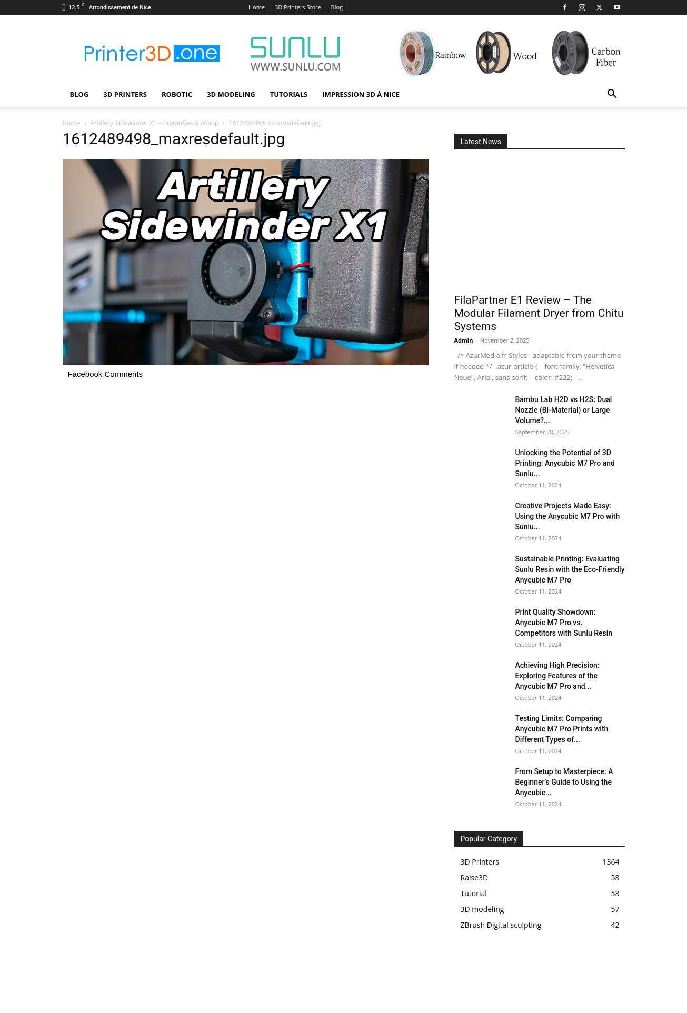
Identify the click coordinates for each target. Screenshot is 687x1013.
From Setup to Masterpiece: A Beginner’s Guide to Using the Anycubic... (564, 782)
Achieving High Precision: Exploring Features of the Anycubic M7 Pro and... (557, 675)
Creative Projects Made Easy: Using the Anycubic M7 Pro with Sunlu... (567, 516)
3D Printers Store (298, 7)
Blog (337, 7)
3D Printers (125, 94)
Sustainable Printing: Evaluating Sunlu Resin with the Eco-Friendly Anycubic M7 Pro (570, 569)
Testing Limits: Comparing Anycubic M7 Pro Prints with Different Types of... (562, 729)
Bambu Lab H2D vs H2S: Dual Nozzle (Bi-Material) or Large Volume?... (563, 410)
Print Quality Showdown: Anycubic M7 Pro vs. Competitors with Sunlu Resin (564, 622)
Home (256, 7)
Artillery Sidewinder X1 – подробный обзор (155, 122)
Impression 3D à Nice (361, 94)
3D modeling (231, 94)
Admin (463, 340)
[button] (612, 95)
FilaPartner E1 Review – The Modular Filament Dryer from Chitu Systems (539, 313)
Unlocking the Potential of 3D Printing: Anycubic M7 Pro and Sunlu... (565, 463)
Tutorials (289, 94)
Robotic (177, 94)
